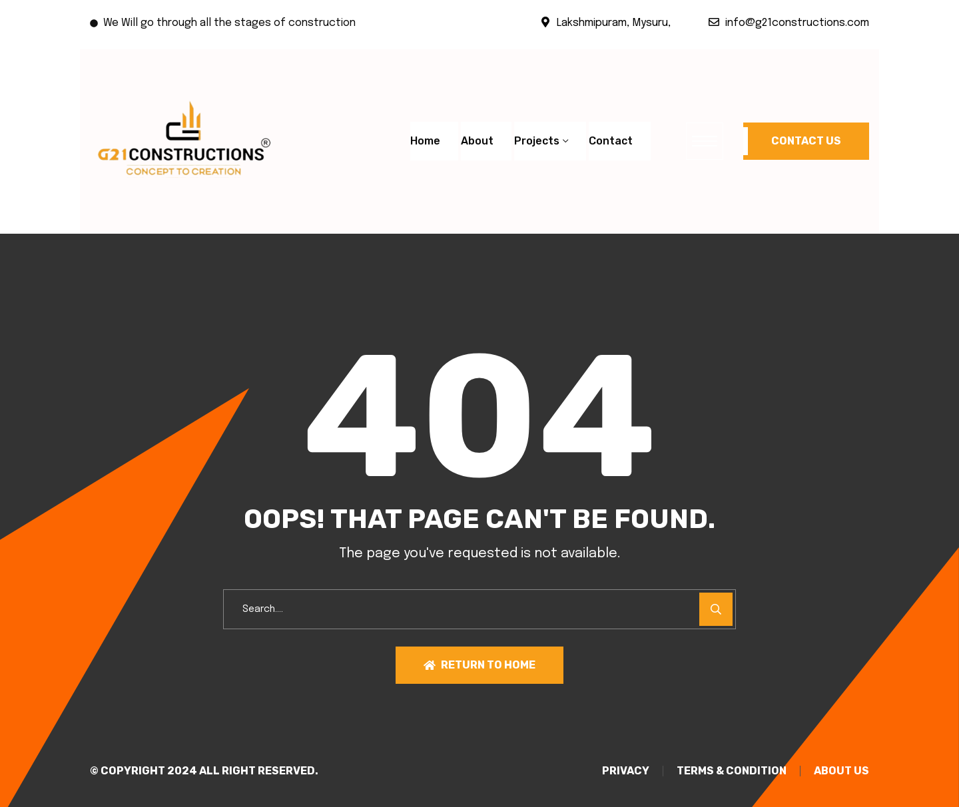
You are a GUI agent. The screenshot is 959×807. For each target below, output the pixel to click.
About (477, 140)
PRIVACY (625, 771)
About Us (841, 771)
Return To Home (479, 665)
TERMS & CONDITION (732, 771)
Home (425, 140)
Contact (611, 140)
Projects (536, 140)
